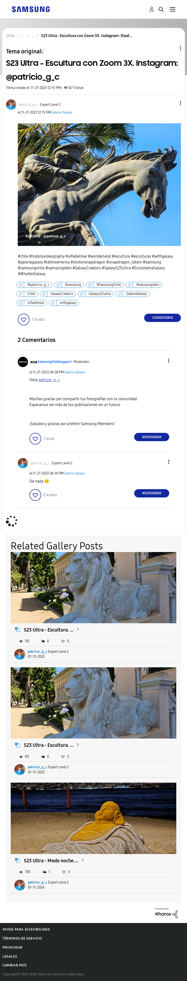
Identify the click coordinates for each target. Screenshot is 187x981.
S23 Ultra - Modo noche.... (51, 861)
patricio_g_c (37, 652)
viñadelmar (36, 303)
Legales (9, 956)
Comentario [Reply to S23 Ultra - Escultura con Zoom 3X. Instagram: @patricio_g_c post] (162, 318)
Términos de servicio (22, 938)
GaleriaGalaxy (136, 294)
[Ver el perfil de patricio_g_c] (28, 105)
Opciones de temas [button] (172, 48)
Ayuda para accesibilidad (26, 929)
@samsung (73, 285)
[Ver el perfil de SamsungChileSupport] (55, 362)
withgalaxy (68, 303)
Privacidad (12, 947)
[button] (172, 103)
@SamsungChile (109, 285)
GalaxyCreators (62, 294)
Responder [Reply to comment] (151, 437)
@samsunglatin (147, 285)
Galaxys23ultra (100, 294)
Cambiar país (14, 965)
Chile (31, 294)
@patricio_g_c (38, 285)
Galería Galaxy (61, 112)
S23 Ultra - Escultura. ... (49, 630)
